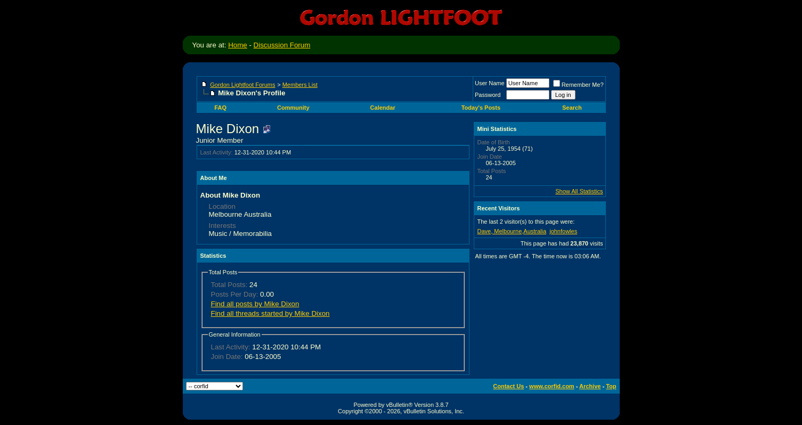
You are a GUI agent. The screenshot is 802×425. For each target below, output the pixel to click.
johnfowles (563, 231)
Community (293, 107)
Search (572, 107)
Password (487, 95)
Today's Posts (480, 107)
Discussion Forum (282, 45)
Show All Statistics (579, 191)
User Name (490, 83)
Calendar (382, 107)
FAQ (220, 107)
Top (611, 386)
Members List (300, 84)
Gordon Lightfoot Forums (242, 84)
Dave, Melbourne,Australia (512, 231)
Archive (590, 386)
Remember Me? (578, 84)
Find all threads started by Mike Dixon (270, 313)
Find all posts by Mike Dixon (255, 304)
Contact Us (508, 386)
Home (237, 45)
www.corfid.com (551, 386)
